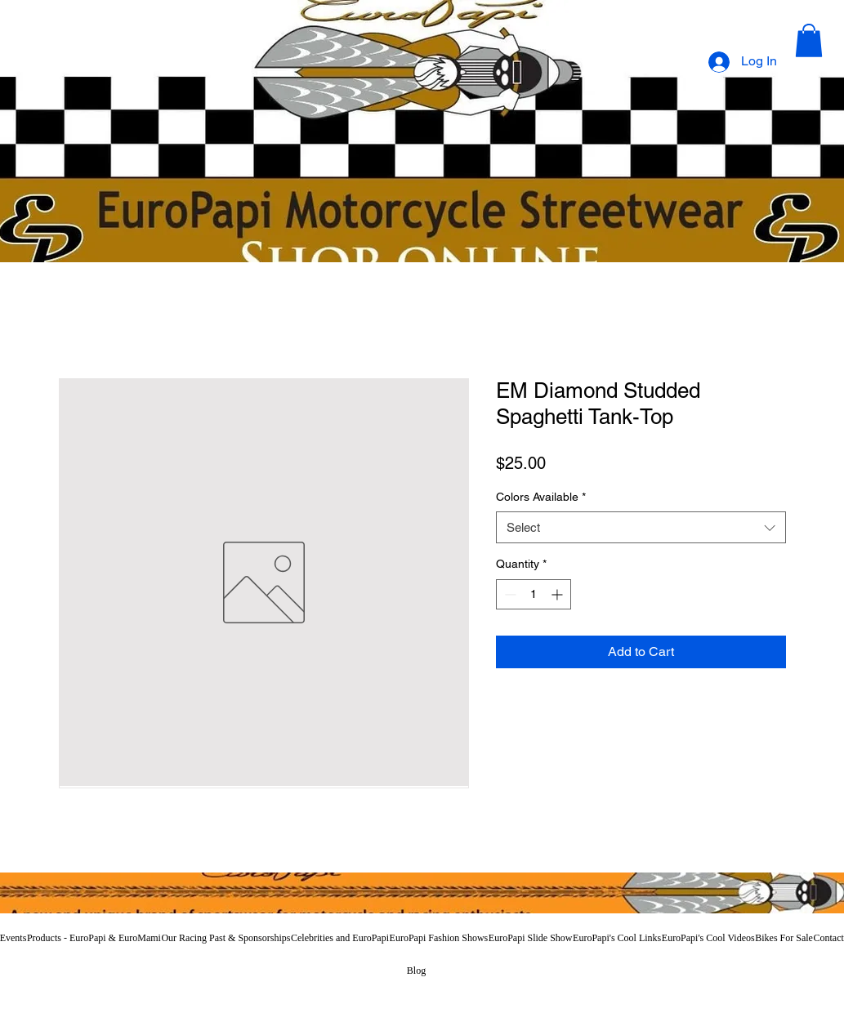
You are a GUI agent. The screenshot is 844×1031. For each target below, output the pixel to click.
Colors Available (541, 496)
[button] (809, 40)
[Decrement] (508, 594)
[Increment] (558, 594)
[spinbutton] (533, 594)
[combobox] (641, 527)
